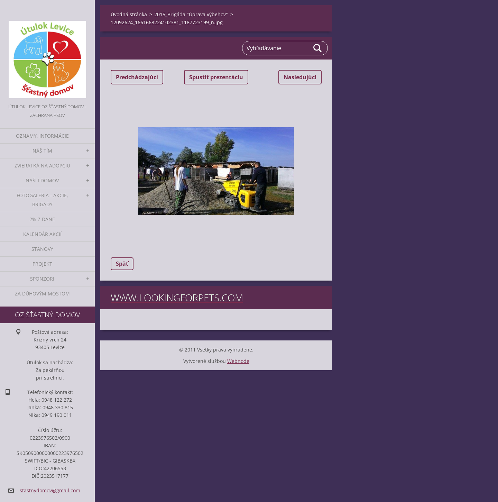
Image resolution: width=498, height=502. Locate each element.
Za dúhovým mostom (42, 293)
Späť (122, 263)
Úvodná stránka (129, 14)
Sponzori (42, 278)
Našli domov (42, 180)
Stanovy (42, 249)
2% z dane (42, 219)
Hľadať (317, 48)
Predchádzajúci (137, 77)
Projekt (42, 264)
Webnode (238, 361)
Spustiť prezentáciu (216, 77)
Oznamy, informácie (42, 136)
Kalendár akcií (42, 234)
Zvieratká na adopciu (42, 165)
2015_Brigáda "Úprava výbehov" (191, 14)
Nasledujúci (300, 77)
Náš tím (42, 150)
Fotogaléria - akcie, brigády (42, 200)
